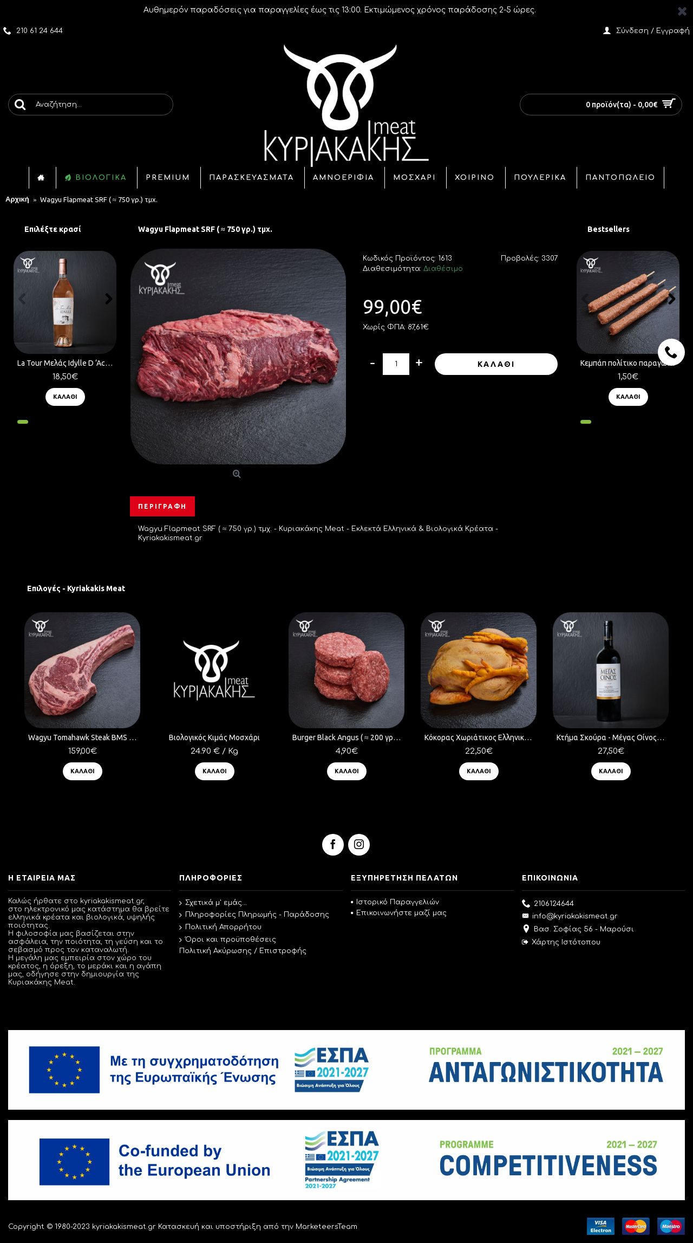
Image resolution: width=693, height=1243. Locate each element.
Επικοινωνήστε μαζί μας (399, 913)
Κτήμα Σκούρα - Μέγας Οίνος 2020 (613, 737)
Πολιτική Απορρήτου (220, 927)
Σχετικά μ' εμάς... (213, 903)
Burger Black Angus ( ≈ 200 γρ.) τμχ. (348, 737)
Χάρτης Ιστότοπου (561, 942)
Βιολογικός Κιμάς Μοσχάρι (214, 737)
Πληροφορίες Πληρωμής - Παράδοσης (254, 915)
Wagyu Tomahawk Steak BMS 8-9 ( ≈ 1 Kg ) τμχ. (84, 737)
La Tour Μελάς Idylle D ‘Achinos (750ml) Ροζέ (66, 363)
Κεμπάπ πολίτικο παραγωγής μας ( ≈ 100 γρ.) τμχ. (629, 363)
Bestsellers (608, 229)
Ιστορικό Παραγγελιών (395, 902)
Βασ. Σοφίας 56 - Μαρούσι (578, 930)
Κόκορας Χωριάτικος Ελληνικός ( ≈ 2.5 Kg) (480, 737)
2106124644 (548, 904)
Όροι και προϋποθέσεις (227, 939)
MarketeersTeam (326, 1227)
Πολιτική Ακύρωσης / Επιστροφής (242, 951)
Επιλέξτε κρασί (52, 229)
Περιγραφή (162, 506)
